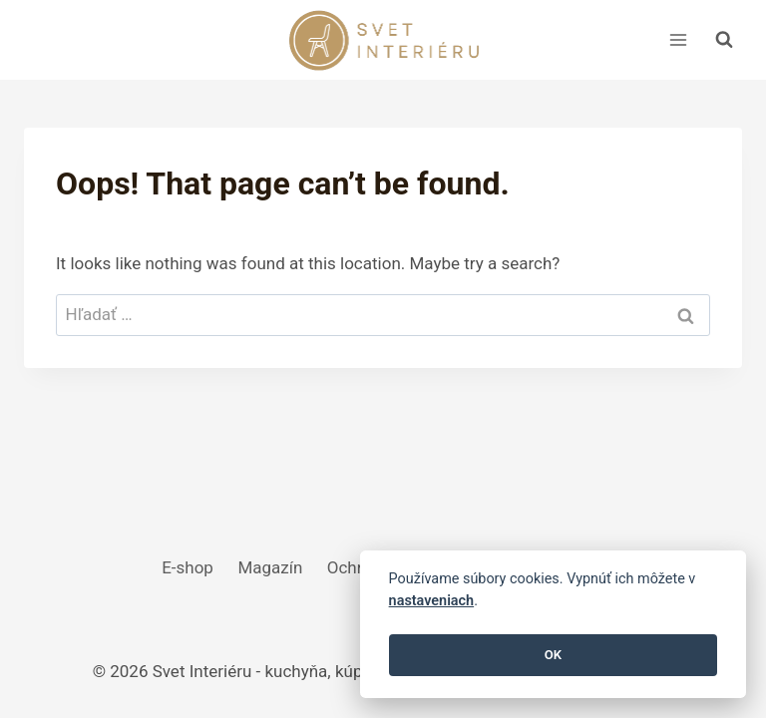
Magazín (269, 567)
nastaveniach (432, 600)
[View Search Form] (724, 40)
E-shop (187, 567)
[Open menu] (677, 39)
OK (553, 654)
